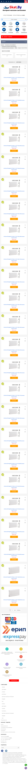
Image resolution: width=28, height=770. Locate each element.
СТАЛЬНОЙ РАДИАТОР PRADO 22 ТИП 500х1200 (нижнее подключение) (14, 373)
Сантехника (4, 32)
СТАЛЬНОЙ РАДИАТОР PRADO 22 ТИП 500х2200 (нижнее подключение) (14, 169)
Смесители (4, 26)
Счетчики (24, 26)
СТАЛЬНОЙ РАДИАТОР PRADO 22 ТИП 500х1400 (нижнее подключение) (14, 328)
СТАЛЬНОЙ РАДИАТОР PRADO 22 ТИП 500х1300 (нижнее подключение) (14, 351)
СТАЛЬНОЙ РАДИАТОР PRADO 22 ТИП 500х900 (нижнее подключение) (14, 441)
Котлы (17, 32)
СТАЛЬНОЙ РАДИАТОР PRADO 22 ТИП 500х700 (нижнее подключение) (14, 487)
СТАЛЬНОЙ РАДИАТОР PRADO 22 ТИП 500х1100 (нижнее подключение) (14, 396)
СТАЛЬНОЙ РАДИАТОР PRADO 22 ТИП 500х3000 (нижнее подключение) (14, 78)
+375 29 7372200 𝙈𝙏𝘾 (7, 15)
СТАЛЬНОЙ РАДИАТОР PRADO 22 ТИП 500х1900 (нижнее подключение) (14, 214)
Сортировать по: (11, 62)
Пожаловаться (14, 680)
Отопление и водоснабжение (6, 727)
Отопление (10, 32)
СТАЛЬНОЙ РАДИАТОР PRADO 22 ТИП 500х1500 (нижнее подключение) (14, 305)
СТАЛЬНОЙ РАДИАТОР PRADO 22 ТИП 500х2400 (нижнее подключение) (14, 146)
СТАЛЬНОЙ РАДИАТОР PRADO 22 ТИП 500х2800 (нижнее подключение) (14, 101)
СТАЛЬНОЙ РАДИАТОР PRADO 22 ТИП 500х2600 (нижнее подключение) (14, 123)
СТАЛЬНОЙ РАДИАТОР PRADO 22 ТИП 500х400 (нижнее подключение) (14, 555)
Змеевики (11, 26)
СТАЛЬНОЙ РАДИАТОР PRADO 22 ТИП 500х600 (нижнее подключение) (14, 510)
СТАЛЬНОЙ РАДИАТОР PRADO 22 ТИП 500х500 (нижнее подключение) (14, 532)
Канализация (24, 32)
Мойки (17, 26)
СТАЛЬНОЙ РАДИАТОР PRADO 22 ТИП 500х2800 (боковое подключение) (14, 600)
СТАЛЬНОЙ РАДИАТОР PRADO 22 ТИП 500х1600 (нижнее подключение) (14, 282)
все (15, 610)
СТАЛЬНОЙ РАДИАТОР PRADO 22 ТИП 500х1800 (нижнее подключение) (14, 237)
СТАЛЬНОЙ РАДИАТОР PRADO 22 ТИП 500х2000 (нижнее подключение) (14, 192)
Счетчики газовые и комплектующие (8, 732)
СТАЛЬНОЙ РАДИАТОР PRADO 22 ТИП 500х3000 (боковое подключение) (14, 578)
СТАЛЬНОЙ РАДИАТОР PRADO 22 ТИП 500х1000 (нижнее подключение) (14, 419)
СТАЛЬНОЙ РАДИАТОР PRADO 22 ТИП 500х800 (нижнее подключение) (14, 464)
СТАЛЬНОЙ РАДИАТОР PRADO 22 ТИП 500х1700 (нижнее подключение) (14, 260)
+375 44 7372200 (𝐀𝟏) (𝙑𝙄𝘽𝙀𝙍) (19, 15)
